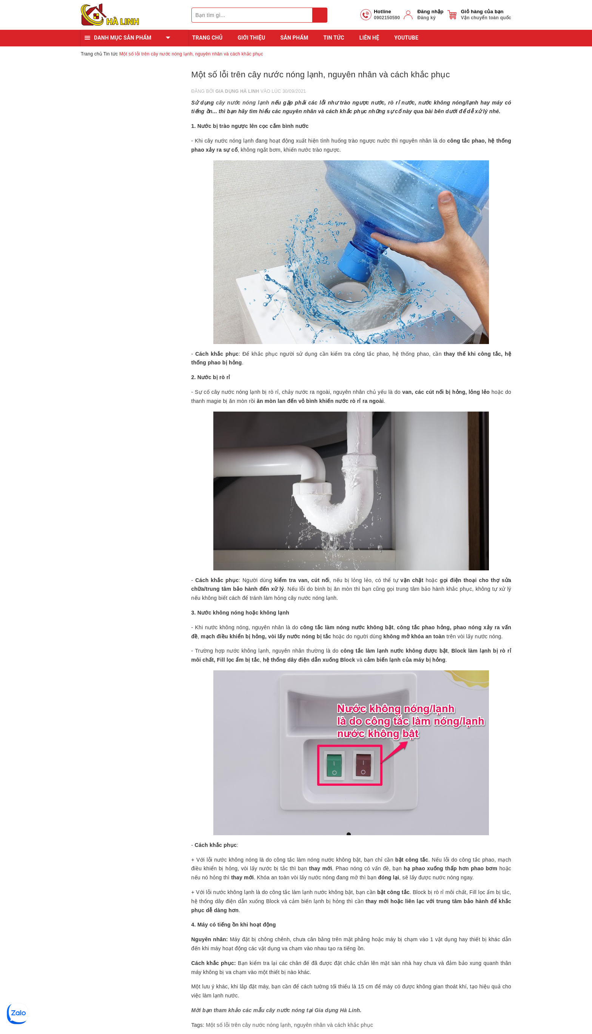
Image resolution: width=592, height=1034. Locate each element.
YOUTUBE (406, 38)
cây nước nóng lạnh (242, 103)
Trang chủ (207, 38)
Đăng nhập (430, 11)
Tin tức (334, 38)
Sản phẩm (294, 38)
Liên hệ (369, 38)
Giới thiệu (251, 38)
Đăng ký (426, 17)
